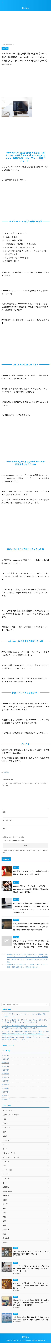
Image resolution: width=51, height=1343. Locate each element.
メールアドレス (8, 820)
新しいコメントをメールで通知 (14, 837)
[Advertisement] (26, 27)
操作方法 (6, 772)
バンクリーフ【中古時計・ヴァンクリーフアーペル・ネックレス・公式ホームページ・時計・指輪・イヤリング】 (24, 1027)
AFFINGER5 (41, 1340)
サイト (5, 828)
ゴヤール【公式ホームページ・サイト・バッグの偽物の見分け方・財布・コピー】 (24, 1015)
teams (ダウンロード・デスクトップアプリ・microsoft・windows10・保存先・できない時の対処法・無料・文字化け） (31, 889)
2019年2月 (5, 1092)
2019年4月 (5, 1088)
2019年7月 (5, 1077)
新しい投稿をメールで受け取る (14, 840)
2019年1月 (5, 1095)
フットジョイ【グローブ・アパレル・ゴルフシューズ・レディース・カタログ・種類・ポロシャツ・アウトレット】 (25, 1021)
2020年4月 (5, 1074)
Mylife (25, 8)
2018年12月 (6, 1099)
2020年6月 (5, 1066)
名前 (4, 812)
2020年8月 (5, 1059)
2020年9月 (5, 1055)
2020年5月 (5, 1070)
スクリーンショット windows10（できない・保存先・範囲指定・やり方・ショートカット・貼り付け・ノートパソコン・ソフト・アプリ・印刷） (31, 944)
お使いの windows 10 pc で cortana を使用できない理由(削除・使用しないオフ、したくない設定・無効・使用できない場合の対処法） (31, 927)
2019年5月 (5, 1085)
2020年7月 (5, 1063)
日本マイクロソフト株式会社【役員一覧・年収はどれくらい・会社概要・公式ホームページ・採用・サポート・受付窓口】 (25, 1033)
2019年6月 (5, 1081)
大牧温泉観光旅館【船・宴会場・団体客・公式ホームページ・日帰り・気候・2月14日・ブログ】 (25, 1038)
